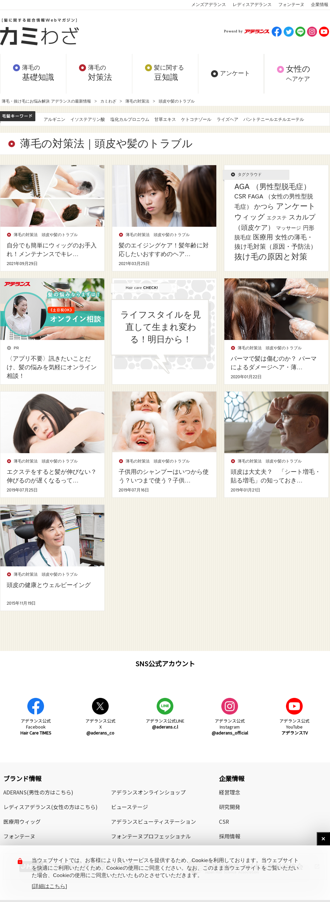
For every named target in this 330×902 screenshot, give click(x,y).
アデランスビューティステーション (153, 821)
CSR (224, 821)
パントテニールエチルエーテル (273, 120)
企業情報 (319, 5)
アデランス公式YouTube (294, 727)
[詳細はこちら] (49, 886)
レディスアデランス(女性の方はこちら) (50, 807)
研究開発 (229, 807)
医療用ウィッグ (22, 821)
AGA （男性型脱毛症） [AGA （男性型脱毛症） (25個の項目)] (272, 187)
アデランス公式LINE (165, 724)
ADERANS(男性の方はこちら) (38, 792)
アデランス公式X (100, 727)
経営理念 (229, 792)
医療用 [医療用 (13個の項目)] (263, 237)
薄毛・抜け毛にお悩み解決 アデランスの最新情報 (46, 101)
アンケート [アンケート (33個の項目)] (296, 206)
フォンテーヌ (291, 5)
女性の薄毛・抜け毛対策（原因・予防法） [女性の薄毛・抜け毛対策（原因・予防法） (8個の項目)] (275, 242)
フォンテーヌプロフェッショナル (151, 836)
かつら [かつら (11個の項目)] (264, 206)
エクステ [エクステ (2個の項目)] (277, 217)
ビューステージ (129, 807)
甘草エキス (165, 120)
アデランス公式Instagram (230, 727)
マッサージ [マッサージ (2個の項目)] (288, 228)
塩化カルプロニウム (129, 120)
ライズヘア (227, 120)
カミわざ (108, 101)
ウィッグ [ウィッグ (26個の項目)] (249, 217)
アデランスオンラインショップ (148, 792)
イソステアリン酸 (87, 120)
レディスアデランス (252, 5)
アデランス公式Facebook (35, 727)
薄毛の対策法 (137, 101)
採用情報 (229, 836)
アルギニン (54, 120)
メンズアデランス (208, 5)
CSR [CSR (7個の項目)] (240, 196)
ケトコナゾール (196, 120)
